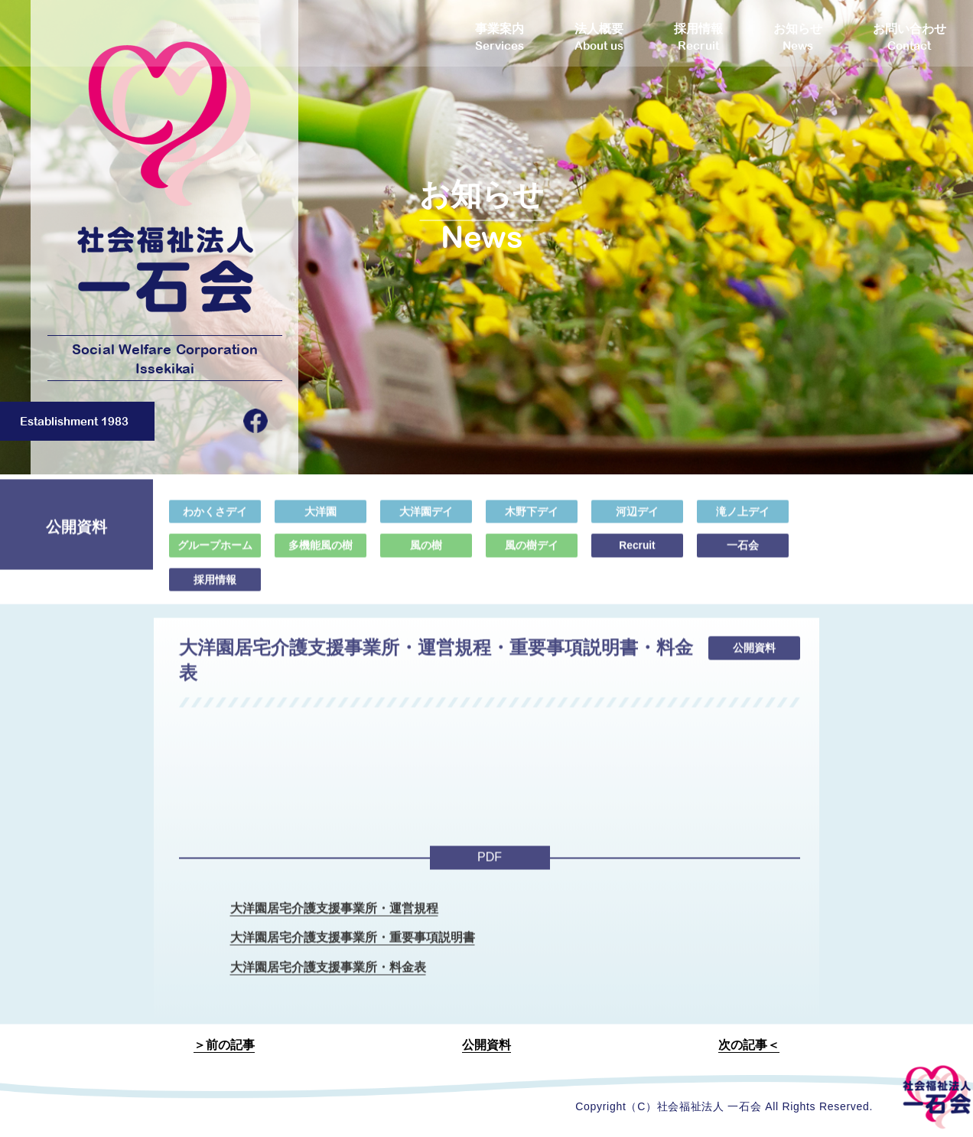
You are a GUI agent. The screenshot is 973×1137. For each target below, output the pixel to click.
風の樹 (426, 552)
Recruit (637, 552)
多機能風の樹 (320, 552)
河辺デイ (637, 518)
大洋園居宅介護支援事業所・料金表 (328, 975)
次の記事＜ (748, 1046)
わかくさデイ (215, 518)
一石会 (743, 552)
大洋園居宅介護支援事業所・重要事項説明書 (352, 946)
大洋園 (320, 518)
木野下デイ (531, 518)
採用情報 (215, 586)
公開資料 (486, 1046)
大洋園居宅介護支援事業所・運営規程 (334, 915)
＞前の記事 (224, 1046)
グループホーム (214, 552)
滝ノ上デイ (743, 518)
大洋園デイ (426, 518)
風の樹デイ (531, 552)
